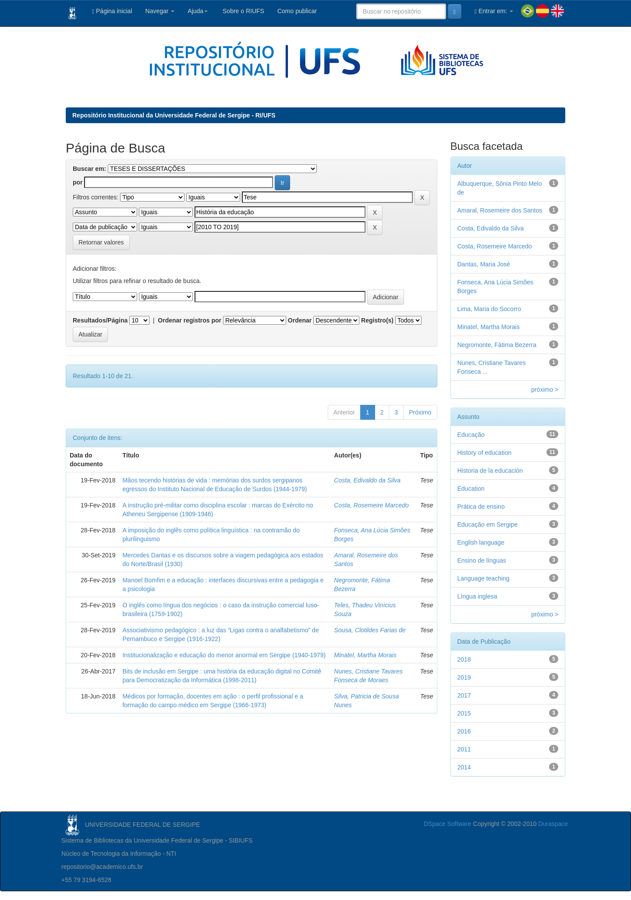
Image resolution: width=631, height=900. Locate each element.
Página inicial (112, 11)
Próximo (420, 412)
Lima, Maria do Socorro (489, 308)
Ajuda (198, 10)
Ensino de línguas (481, 560)
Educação (471, 434)
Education (471, 488)
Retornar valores (101, 242)
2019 (464, 677)
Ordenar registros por (189, 320)
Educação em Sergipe (487, 524)
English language (480, 542)
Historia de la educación (490, 470)
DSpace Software (447, 823)
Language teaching (483, 578)
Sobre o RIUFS (242, 10)
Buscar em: (89, 168)
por (78, 182)
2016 (464, 731)
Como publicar (297, 10)
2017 (464, 695)
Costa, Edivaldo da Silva (367, 480)
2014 (464, 767)
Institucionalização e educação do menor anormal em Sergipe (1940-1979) (224, 655)
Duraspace (553, 823)
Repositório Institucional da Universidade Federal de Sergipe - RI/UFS (174, 115)
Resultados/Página (100, 320)
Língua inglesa (477, 596)
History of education (484, 452)
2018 (464, 659)
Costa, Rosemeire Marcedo (371, 505)
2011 (464, 749)
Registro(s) (377, 320)
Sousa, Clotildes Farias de (369, 630)
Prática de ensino (481, 506)
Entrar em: (494, 11)
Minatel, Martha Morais (365, 655)
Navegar (160, 10)
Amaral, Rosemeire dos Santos (499, 210)
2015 (464, 713)
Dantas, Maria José (483, 264)
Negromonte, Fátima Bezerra (497, 344)
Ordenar (300, 320)
